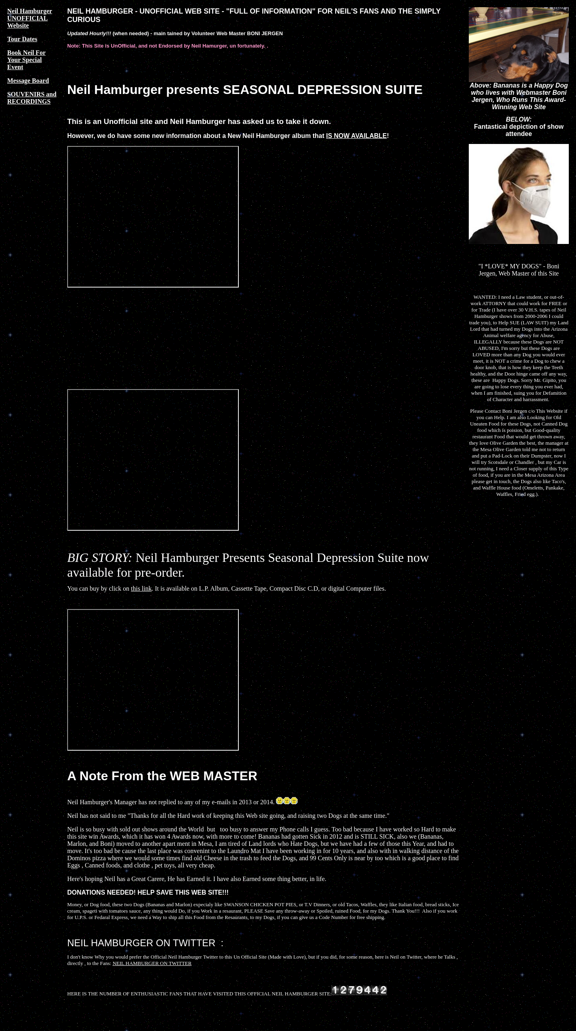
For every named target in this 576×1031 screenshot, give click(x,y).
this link (141, 588)
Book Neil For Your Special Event (26, 59)
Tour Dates (22, 39)
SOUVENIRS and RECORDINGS (31, 98)
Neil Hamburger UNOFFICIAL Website (29, 18)
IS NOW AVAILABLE (356, 135)
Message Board (28, 80)
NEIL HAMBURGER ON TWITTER (152, 963)
